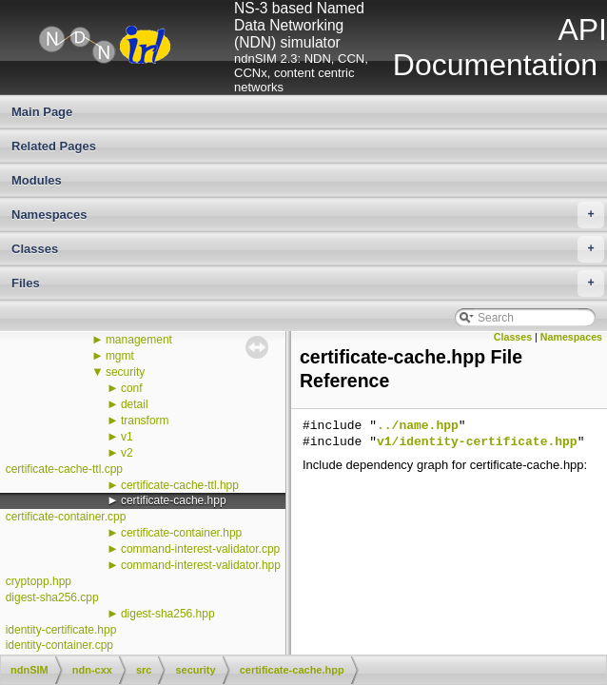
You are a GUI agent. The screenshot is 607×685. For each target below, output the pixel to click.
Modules (36, 180)
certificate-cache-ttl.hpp (180, 485)
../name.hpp (418, 426)
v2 (127, 453)
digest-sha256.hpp (168, 613)
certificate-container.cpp (66, 516)
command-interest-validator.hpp (201, 565)
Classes (307, 249)
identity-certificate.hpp (61, 629)
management (139, 339)
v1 (127, 436)
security (125, 372)
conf (132, 388)
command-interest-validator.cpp (200, 549)
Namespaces (307, 215)
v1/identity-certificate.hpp (477, 442)
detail (134, 404)
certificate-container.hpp (181, 532)
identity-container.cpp (59, 645)
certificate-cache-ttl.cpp (64, 469)
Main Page (41, 112)
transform (145, 420)
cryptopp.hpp (38, 581)
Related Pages (53, 146)
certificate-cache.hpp (173, 500)
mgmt (120, 355)
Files (307, 283)
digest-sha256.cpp (52, 597)
